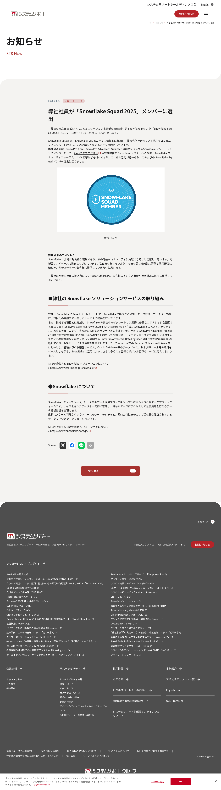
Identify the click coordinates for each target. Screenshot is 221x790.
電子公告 (70, 755)
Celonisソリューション (18, 610)
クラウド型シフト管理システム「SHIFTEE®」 (29, 637)
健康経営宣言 (66, 701)
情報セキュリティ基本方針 (19, 751)
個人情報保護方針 (50, 751)
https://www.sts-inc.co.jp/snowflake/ (72, 368)
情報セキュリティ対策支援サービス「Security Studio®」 (140, 605)
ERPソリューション (121, 596)
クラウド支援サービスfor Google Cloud (131, 583)
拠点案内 (11, 688)
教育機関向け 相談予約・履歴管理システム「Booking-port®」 (38, 650)
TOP (150, 22)
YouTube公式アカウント (170, 544)
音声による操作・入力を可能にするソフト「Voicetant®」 (140, 637)
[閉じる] (215, 782)
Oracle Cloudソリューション (21, 614)
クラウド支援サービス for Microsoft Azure (133, 592)
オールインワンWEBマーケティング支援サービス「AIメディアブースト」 (43, 654)
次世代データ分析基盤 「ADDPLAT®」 (26, 592)
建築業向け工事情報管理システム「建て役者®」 (30, 632)
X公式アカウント (142, 544)
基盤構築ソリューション (18, 623)
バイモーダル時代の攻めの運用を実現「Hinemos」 (32, 628)
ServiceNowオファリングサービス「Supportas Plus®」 (139, 574)
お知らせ (159, 22)
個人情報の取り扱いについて (82, 751)
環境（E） (65, 683)
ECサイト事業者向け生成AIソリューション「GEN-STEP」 (140, 587)
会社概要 (11, 683)
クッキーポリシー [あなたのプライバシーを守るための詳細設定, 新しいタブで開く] (42, 786)
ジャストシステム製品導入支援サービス (131, 628)
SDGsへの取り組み (69, 697)
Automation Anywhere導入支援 (127, 610)
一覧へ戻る (92, 471)
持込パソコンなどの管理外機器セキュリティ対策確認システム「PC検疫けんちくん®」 (50, 641)
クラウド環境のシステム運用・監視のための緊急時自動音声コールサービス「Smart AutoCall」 (55, 583)
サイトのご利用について (116, 751)
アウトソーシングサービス (124, 654)
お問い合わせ (186, 14)
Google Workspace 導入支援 (21, 587)
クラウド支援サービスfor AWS (126, 578)
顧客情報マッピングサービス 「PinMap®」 (133, 645)
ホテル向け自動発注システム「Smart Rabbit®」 (31, 645)
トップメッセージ (15, 679)
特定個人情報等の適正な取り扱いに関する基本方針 (32, 755)
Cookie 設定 (157, 782)
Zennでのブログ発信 (86, 153)
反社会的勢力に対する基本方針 (153, 751)
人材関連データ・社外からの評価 (77, 714)
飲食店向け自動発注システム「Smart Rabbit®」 (136, 641)
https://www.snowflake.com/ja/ (69, 431)
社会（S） (65, 688)
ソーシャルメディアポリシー (97, 755)
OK (180, 782)
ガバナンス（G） (68, 692)
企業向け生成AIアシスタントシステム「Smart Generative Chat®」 (40, 578)
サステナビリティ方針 (71, 679)
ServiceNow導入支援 (17, 574)
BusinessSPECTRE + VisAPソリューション (28, 601)
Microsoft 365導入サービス (20, 596)
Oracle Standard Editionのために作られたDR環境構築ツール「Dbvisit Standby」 (48, 619)
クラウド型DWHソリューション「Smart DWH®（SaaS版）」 (142, 650)
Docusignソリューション (124, 623)
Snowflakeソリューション (124, 601)
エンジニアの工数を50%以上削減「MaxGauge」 (136, 619)
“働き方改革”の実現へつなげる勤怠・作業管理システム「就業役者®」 (146, 632)
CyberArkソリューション (19, 605)
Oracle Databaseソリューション (127, 614)
